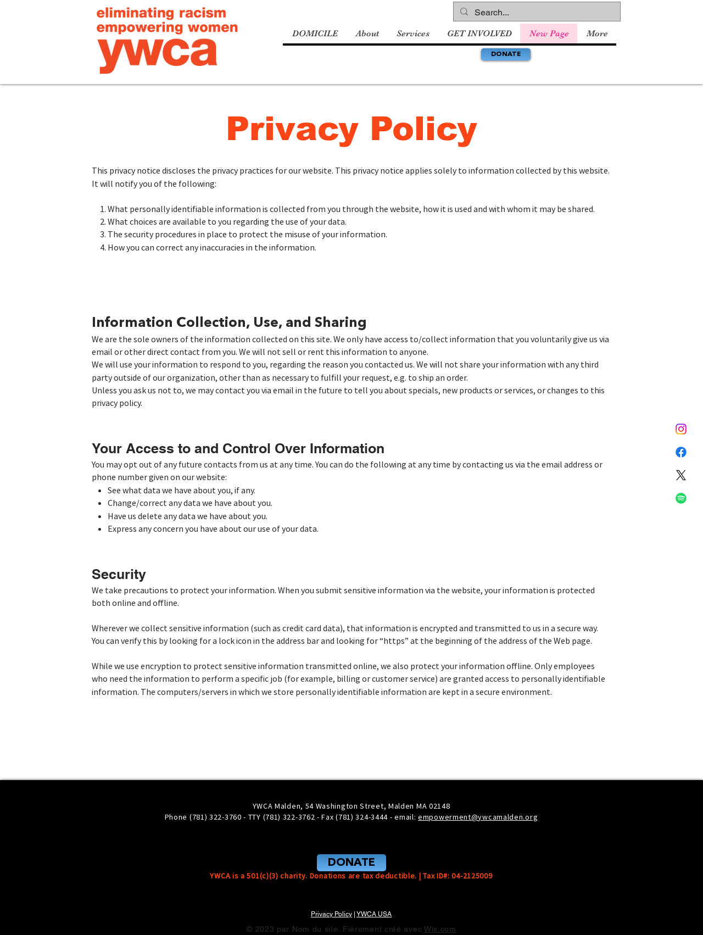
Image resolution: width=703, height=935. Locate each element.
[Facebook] (681, 452)
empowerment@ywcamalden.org (478, 817)
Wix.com (440, 929)
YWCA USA (374, 914)
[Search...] (536, 12)
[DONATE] (506, 54)
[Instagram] (681, 429)
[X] (681, 475)
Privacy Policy (331, 914)
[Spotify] (681, 498)
